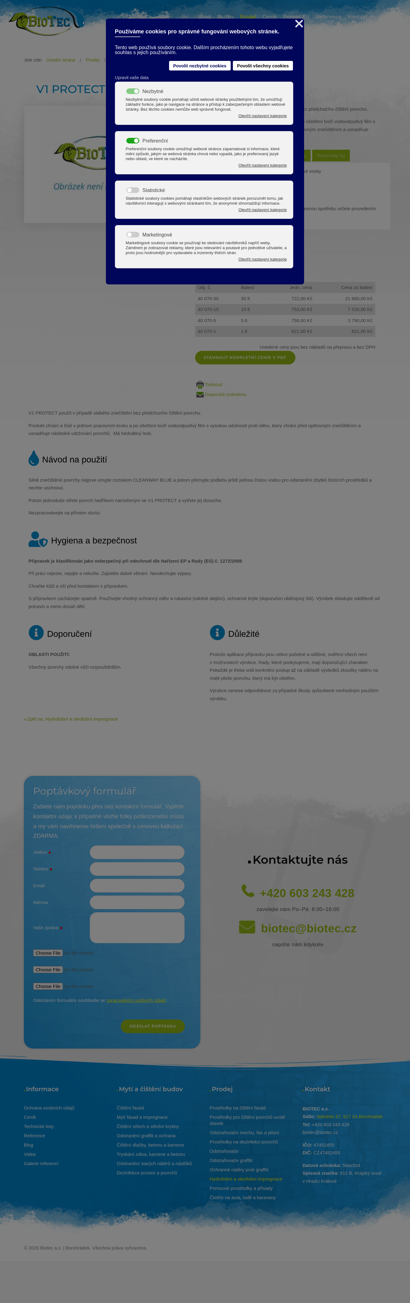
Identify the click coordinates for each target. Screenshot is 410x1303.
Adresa (40, 902)
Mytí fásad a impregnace (142, 1117)
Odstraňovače (224, 1151)
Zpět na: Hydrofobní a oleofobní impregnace (72, 719)
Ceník (30, 1117)
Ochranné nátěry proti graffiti (239, 1169)
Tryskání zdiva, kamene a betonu (151, 1154)
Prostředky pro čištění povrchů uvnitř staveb (247, 1120)
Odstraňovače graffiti (231, 1160)
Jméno (42, 853)
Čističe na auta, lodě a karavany (243, 1197)
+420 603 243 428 (307, 893)
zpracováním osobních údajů (136, 1000)
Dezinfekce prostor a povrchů (147, 1172)
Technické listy (39, 1126)
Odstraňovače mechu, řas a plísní (244, 1132)
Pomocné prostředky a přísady (241, 1188)
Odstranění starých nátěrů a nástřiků (154, 1163)
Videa (30, 1154)
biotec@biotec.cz (309, 928)
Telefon (42, 869)
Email (39, 885)
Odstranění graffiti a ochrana (146, 1135)
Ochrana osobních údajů (49, 1107)
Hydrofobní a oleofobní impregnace (246, 1179)
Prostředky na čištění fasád (238, 1107)
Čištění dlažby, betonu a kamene (150, 1145)
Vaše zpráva (48, 928)
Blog (28, 1145)
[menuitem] (204, 18)
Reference (34, 1135)
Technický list (331, 155)
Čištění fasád (130, 1107)
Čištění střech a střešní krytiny (148, 1126)
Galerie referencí (41, 1163)
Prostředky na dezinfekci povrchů (244, 1141)
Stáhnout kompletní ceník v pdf (245, 357)
